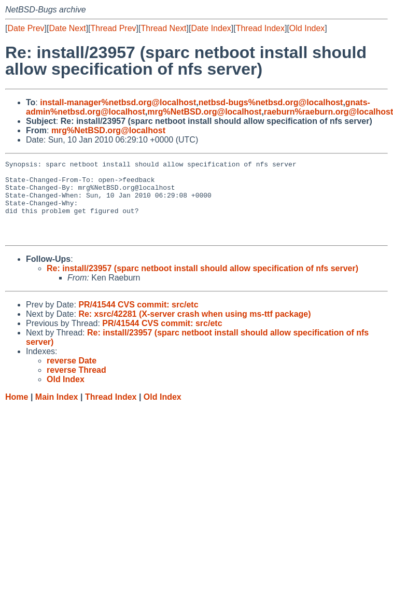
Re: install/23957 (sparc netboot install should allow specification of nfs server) (202, 283)
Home (16, 412)
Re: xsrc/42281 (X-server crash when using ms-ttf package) (194, 329)
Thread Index (260, 28)
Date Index (211, 28)
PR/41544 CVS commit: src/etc (138, 320)
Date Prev (25, 28)
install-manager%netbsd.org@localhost (118, 102)
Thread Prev (113, 28)
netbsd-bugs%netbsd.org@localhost (271, 102)
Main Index (56, 412)
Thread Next (163, 28)
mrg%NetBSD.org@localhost (204, 111)
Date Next (67, 28)
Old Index (307, 28)
